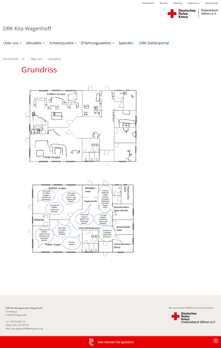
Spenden (126, 42)
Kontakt (163, 3)
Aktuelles (34, 42)
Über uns (11, 42)
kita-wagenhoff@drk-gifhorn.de (27, 328)
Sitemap (177, 3)
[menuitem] (11, 43)
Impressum (193, 3)
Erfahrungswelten (96, 42)
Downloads (148, 3)
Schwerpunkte (61, 42)
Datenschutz (211, 3)
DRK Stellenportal (154, 42)
